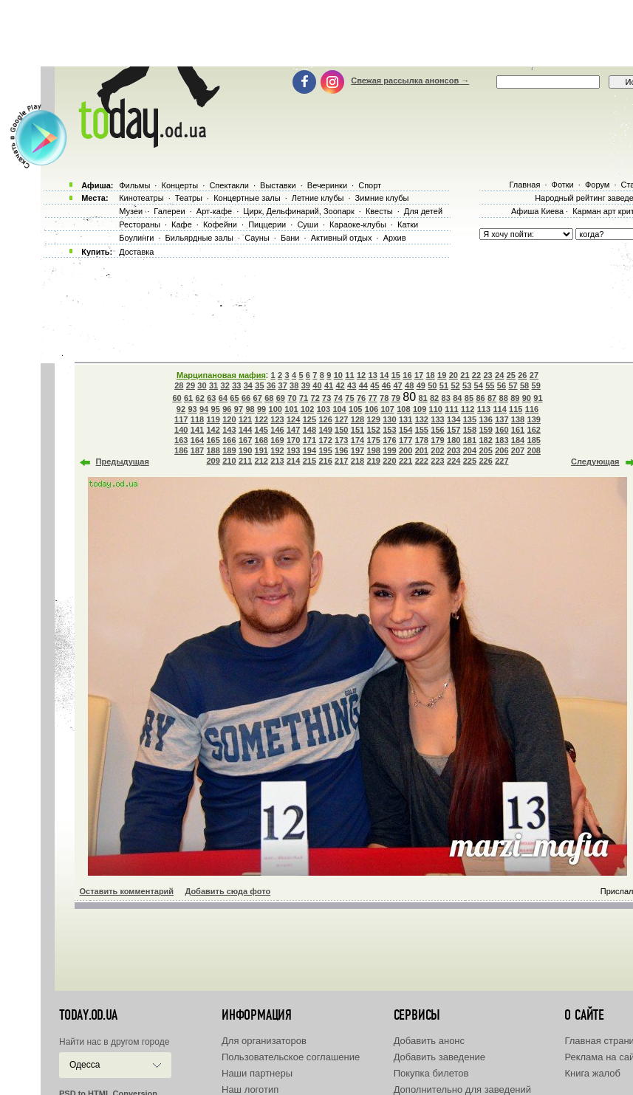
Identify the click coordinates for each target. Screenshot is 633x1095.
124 (293, 419)
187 (197, 450)
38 (294, 385)
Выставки (278, 185)
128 (357, 419)
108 (403, 409)
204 (469, 450)
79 (395, 398)
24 (499, 375)
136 (485, 419)
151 (357, 429)
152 (373, 429)
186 (181, 450)
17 (418, 375)
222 (421, 460)
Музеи (131, 211)
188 (212, 450)
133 (437, 419)
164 (197, 440)
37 (282, 385)
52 (455, 385)
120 (229, 419)
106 (371, 409)
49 (421, 385)
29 (190, 385)
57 (512, 385)
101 (291, 409)
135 (469, 419)
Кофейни (220, 224)
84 (457, 398)
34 (248, 385)
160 (501, 429)
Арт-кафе (214, 211)
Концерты (179, 185)
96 (226, 409)
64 (223, 398)
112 (467, 409)
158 (469, 429)
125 (309, 419)
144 (245, 429)
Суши (307, 224)
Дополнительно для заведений (462, 1089)
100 (275, 409)
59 (536, 385)
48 (409, 385)
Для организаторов (264, 1040)
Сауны (257, 237)
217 (341, 460)
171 (309, 440)
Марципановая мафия (221, 375)
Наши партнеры (257, 1073)
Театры (188, 197)
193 (293, 450)
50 (432, 385)
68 (268, 398)
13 (373, 375)
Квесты (379, 211)
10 (338, 375)
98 (249, 409)
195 (325, 450)
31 (213, 385)
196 (341, 450)
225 (469, 460)
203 (453, 450)
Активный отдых (341, 237)
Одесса (84, 1065)
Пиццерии (267, 224)
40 (316, 385)
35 (259, 385)
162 (534, 429)
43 (351, 385)
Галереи (169, 211)
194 (309, 450)
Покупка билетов (431, 1073)
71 (303, 398)
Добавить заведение (439, 1057)
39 (305, 385)
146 (277, 429)
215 (309, 460)
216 (325, 460)
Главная (524, 184)
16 (407, 375)
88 (503, 398)
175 (373, 440)
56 (501, 385)
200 (405, 450)
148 (309, 429)
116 (531, 409)
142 (212, 429)
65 (234, 398)
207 (517, 450)
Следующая (595, 461)
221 (405, 460)
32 (225, 385)
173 (341, 440)
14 (384, 375)
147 (293, 429)
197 (357, 450)
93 (192, 409)
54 (478, 385)
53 (466, 385)
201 (421, 450)
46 (386, 385)
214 (293, 460)
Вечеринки (327, 185)
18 (429, 375)
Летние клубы (318, 197)
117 (181, 419)
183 (501, 440)
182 (485, 440)
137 (501, 419)
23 (487, 375)
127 (341, 419)
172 (325, 440)
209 (212, 460)
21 (464, 375)
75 (349, 398)
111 (451, 409)
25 (511, 375)
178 (421, 440)
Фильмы (134, 185)
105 (355, 409)
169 (277, 440)
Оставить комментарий (127, 891)
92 (181, 409)
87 (491, 398)
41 (328, 385)
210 (229, 460)
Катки (407, 224)
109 (419, 409)
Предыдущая (122, 461)
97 (238, 409)
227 (501, 460)
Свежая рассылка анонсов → (410, 80)
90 (526, 398)
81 (422, 398)
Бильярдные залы (199, 237)
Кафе (181, 224)
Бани (290, 237)
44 (363, 385)
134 (453, 419)
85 (469, 398)
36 (271, 385)
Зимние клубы (382, 197)
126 (325, 419)
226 (485, 460)
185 (534, 440)
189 (229, 450)
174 (357, 440)
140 (181, 429)
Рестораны (139, 224)
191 (261, 450)
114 (499, 409)
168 (261, 440)
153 (389, 429)
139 (534, 419)
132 (421, 419)
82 (434, 398)
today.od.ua (88, 1015)
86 (480, 398)
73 (326, 398)
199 (389, 450)
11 (349, 375)
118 (197, 419)
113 (483, 409)
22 (476, 375)
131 (405, 419)
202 (437, 450)
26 (522, 375)
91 (537, 398)
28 (178, 385)
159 (485, 429)
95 (215, 409)
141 (197, 429)
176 (389, 440)
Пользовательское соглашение (291, 1057)
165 (212, 440)
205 (485, 450)
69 (280, 398)
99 (261, 409)
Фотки (563, 184)
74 (338, 398)
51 (443, 385)
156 (437, 429)
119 (212, 419)
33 (236, 385)
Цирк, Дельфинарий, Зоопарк (298, 211)
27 (534, 375)
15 (395, 375)
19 (441, 375)
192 (277, 450)
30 (201, 385)
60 (176, 398)
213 (277, 460)
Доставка (136, 251)
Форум (597, 184)
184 (517, 440)
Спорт (369, 185)
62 (200, 398)
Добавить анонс (429, 1040)
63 (211, 398)
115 (515, 409)
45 (374, 385)
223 (437, 460)
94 (203, 409)
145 (261, 429)
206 (501, 450)
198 (373, 450)
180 (453, 440)
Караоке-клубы (357, 224)
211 (245, 460)
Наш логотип (250, 1089)
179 (437, 440)
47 (397, 385)
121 (245, 419)
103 (323, 409)
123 (277, 419)
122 (261, 419)
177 (405, 440)
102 (307, 409)
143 (229, 429)
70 (291, 398)
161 (517, 429)
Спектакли (229, 185)
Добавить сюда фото (227, 891)
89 (514, 398)
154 (405, 429)
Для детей (423, 211)
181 (469, 440)
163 (181, 440)
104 (339, 409)
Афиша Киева (537, 211)
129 (373, 419)
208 (534, 450)
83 (446, 398)
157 (453, 429)
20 (453, 375)
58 (524, 385)
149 (325, 429)
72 (315, 398)
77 (372, 398)
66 (246, 398)
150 (341, 429)
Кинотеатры (141, 197)
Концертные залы (246, 197)
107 (387, 409)
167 (245, 440)
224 (453, 460)
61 (188, 398)
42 (339, 385)
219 (373, 460)
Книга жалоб (592, 1073)
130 (389, 419)
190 (245, 450)
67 (257, 398)
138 (517, 419)
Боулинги (136, 237)
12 (361, 375)
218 (357, 460)
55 (489, 385)
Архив (394, 237)
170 (293, 440)
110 (435, 409)
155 (421, 429)
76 (361, 398)
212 (261, 460)
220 (389, 460)
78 (384, 398)
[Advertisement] (331, 33)
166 (229, 440)
